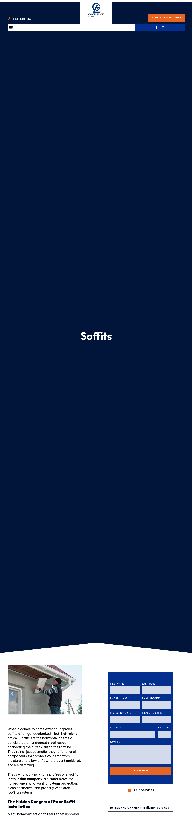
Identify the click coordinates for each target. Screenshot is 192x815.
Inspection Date (120, 713)
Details (115, 742)
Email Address (151, 698)
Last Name (148, 683)
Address (115, 727)
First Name (117, 683)
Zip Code (163, 727)
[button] (11, 27)
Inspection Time (152, 713)
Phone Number (119, 698)
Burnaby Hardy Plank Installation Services (139, 808)
